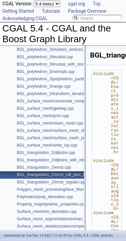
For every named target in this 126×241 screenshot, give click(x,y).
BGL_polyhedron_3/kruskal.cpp (45, 57)
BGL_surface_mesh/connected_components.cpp (60, 101)
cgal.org (76, 3)
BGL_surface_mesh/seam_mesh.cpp (50, 123)
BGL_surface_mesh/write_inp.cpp (47, 145)
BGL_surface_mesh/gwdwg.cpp (45, 108)
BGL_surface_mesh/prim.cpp (43, 115)
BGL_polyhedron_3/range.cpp (44, 86)
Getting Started (18, 11)
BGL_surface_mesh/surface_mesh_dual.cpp (56, 130)
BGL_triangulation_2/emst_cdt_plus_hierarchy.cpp (62, 174)
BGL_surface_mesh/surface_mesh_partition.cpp (60, 138)
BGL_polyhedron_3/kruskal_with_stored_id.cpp (59, 64)
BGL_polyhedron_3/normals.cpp (46, 71)
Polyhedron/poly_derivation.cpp (45, 196)
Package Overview (87, 11)
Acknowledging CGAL (24, 18)
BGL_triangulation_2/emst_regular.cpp (51, 182)
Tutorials (51, 11)
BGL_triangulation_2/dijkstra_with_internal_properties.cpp (68, 160)
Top (97, 3)
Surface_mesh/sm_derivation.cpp (47, 211)
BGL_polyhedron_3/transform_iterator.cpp (54, 93)
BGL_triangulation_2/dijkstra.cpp (46, 152)
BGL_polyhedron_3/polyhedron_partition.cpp (57, 79)
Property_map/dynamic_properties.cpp (51, 204)
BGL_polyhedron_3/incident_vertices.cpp (53, 49)
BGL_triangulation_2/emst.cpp (44, 167)
